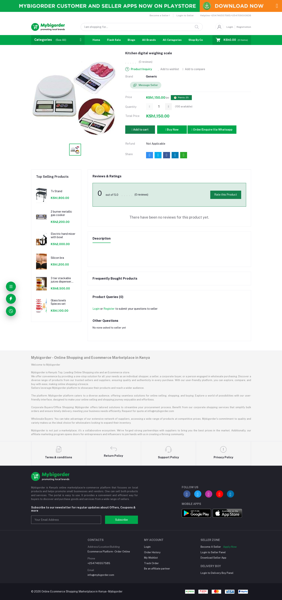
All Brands (149, 39)
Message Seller (145, 85)
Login (230, 27)
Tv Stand (56, 191)
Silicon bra (57, 257)
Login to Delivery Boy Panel (217, 572)
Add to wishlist (168, 69)
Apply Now (230, 546)
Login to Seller (185, 15)
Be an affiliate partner (157, 568)
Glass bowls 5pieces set (58, 302)
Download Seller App (213, 557)
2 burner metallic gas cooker (61, 213)
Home (96, 39)
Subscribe (121, 519)
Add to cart (140, 129)
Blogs (131, 39)
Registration (244, 27)
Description (102, 238)
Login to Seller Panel (213, 552)
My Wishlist (151, 557)
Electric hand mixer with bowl (63, 235)
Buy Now (172, 129)
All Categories (172, 39)
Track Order (151, 563)
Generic (151, 76)
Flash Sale (114, 39)
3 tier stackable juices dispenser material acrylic (61, 280)
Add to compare (193, 69)
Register (109, 308)
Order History (152, 552)
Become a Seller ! (160, 15)
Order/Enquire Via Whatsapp (211, 129)
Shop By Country (199, 39)
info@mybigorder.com (101, 574)
